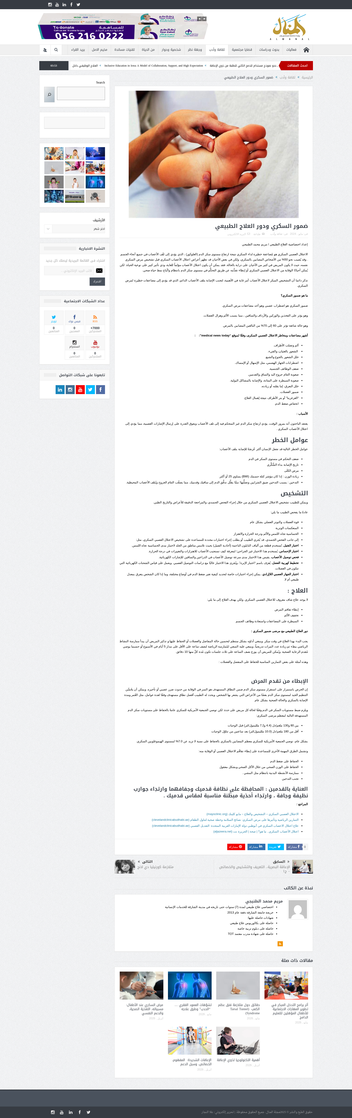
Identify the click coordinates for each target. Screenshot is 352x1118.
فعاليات (291, 50)
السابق (281, 862)
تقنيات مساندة (124, 50)
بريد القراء (78, 50)
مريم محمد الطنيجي (264, 901)
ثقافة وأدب (217, 50)
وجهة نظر (195, 50)
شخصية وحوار (171, 50)
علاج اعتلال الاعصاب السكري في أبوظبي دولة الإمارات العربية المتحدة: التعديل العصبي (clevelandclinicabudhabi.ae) (225, 825)
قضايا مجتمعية (242, 50)
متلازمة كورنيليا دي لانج (155, 867)
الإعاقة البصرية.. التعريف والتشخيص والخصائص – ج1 (254, 869)
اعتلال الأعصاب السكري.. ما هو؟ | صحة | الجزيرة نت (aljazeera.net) (256, 831)
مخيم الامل (99, 50)
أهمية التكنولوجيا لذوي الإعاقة (238, 1060)
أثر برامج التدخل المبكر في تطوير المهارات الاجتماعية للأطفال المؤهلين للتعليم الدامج (289, 1011)
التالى (145, 862)
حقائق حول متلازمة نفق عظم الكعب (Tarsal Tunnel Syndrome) (239, 1009)
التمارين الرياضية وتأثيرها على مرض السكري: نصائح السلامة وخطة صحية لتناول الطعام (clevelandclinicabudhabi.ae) (225, 819)
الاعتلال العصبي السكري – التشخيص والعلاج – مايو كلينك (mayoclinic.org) (253, 814)
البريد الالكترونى (238, 234)
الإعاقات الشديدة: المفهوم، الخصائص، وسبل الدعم (192, 1062)
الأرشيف (99, 220)
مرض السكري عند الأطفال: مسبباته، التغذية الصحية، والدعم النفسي (144, 1009)
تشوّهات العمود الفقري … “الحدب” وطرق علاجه (193, 1007)
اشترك (97, 281)
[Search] (49, 94)
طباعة (258, 234)
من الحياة (148, 50)
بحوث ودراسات (269, 50)
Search (100, 83)
